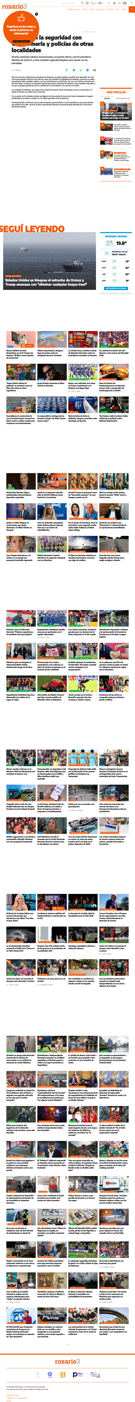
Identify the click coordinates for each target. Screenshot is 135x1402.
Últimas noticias (73, 9)
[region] (67, 21)
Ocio (117, 9)
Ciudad (84, 9)
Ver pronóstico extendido (116, 288)
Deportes (110, 9)
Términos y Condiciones (16, 1398)
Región (91, 9)
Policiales (101, 9)
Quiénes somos (12, 1395)
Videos (124, 9)
